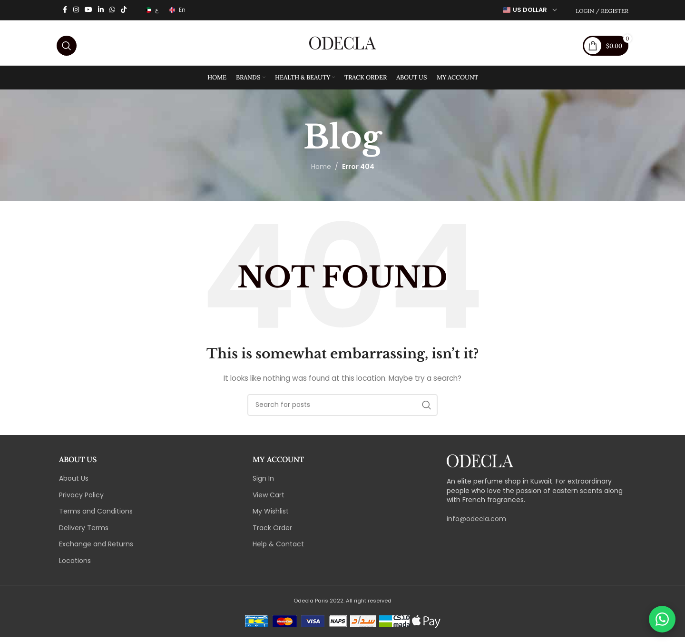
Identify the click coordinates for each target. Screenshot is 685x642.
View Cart (268, 499)
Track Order (272, 532)
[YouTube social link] (88, 10)
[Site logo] (342, 44)
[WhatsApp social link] (112, 10)
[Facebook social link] (64, 10)
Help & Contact (278, 549)
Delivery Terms (83, 532)
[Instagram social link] (76, 10)
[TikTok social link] (123, 10)
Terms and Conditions (96, 516)
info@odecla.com (476, 523)
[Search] (66, 45)
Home (321, 172)
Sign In (263, 483)
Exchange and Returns (96, 549)
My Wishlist (271, 516)
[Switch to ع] (151, 10)
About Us (73, 483)
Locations (75, 565)
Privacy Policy (81, 499)
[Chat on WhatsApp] (662, 619)
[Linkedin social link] (101, 10)
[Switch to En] (176, 10)
